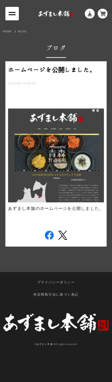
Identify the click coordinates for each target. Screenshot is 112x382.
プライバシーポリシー (56, 282)
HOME (7, 31)
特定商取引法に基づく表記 (56, 294)
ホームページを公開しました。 (52, 70)
